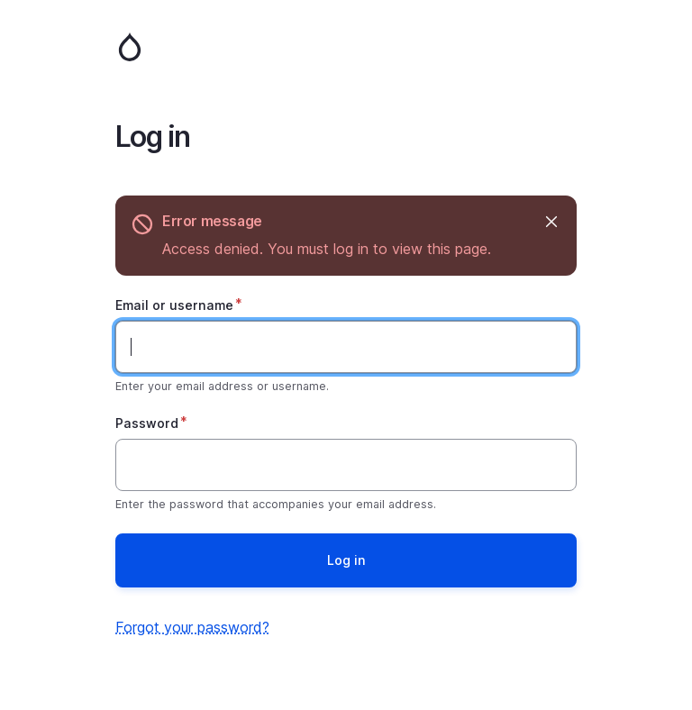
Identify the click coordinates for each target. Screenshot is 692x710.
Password (146, 423)
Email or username (174, 305)
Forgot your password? (192, 627)
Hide (550, 221)
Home (346, 46)
